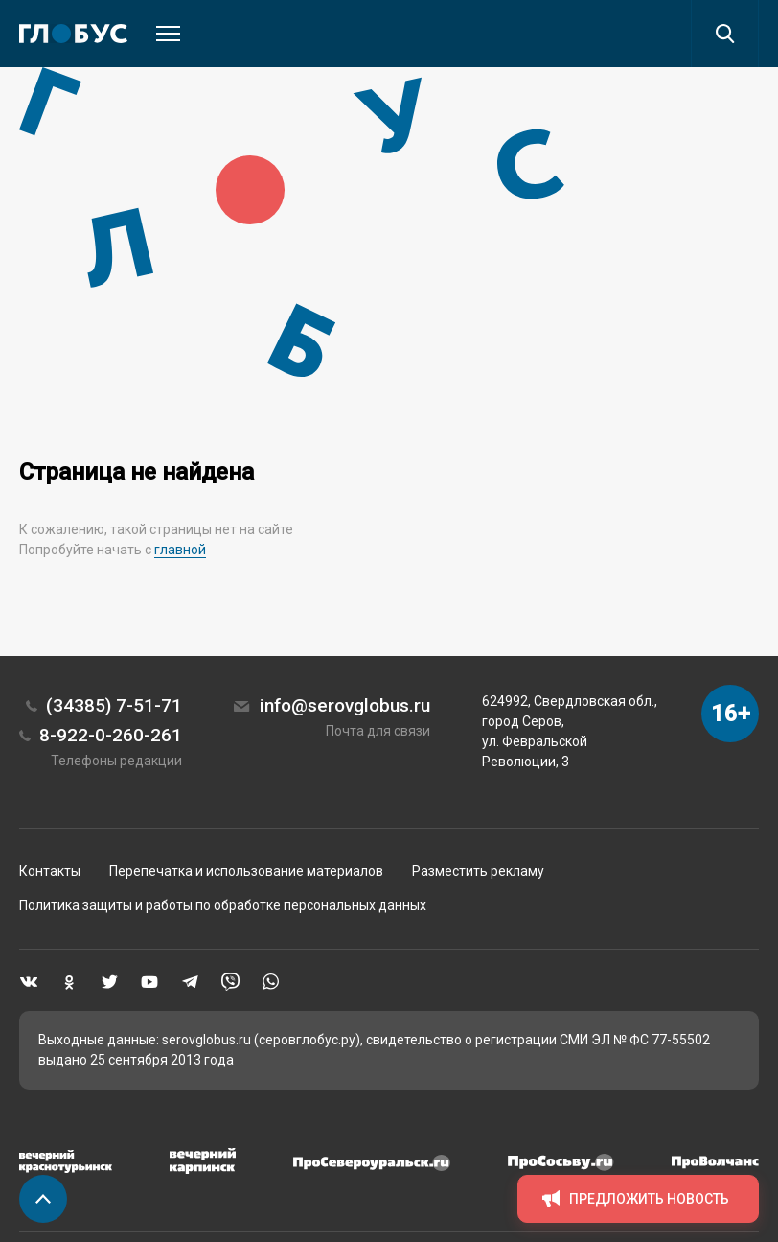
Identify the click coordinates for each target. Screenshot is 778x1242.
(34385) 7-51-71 (114, 705)
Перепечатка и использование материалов (246, 871)
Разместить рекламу (478, 871)
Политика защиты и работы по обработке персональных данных (222, 905)
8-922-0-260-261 (110, 735)
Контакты (49, 871)
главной (180, 549)
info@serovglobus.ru (345, 705)
